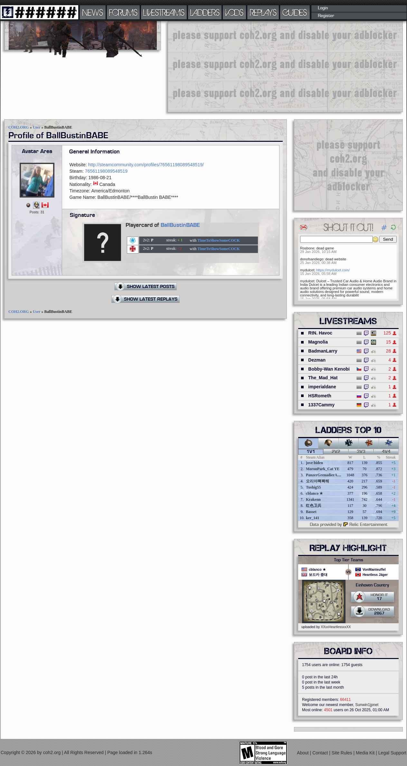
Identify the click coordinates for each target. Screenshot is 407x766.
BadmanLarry (322, 351)
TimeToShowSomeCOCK (218, 240)
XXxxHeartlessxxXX (336, 627)
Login (323, 8)
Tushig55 (313, 487)
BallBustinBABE (180, 225)
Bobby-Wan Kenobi (329, 369)
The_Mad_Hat (322, 377)
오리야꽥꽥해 (317, 481)
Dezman (317, 360)
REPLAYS (263, 12)
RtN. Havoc (320, 332)
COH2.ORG (18, 127)
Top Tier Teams (348, 560)
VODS (234, 12)
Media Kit (366, 752)
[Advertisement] (249, 66)
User (37, 127)
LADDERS (205, 12)
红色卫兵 (313, 505)
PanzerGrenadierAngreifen (328, 475)
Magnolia (318, 341)
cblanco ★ (314, 493)
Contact (320, 752)
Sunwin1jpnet (366, 705)
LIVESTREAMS (164, 12)
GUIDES (295, 12)
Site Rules (343, 752)
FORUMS (123, 12)
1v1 (311, 452)
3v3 (361, 452)
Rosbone (307, 248)
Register (326, 16)
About (303, 752)
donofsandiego (311, 259)
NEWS (92, 12)
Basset (311, 511)
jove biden (314, 463)
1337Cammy (321, 404)
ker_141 (312, 518)
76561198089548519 (106, 171)
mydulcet (307, 270)
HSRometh (319, 395)
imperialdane (322, 386)
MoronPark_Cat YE (322, 469)
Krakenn (313, 499)
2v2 (336, 452)
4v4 (386, 452)
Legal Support (392, 752)
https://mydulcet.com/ (333, 270)
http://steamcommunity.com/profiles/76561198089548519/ (146, 164)
